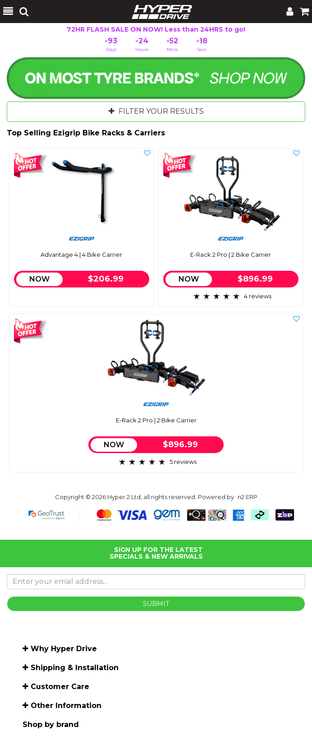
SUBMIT (156, 604)
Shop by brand (51, 724)
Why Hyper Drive (64, 648)
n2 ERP (247, 496)
